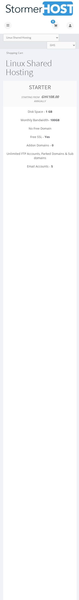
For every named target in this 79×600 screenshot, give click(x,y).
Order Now (40, 185)
